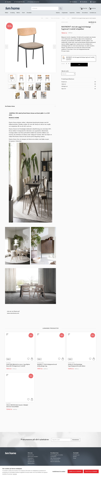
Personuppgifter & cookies (56, 454)
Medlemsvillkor (31, 463)
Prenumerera (75, 439)
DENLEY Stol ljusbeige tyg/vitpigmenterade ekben (76, 365)
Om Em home (31, 454)
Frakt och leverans (54, 459)
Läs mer (15, 474)
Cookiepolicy (53, 456)
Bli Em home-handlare (33, 456)
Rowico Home (64, 22)
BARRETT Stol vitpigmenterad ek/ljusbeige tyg (47, 365)
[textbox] (68, 73)
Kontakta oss (76, 454)
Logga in (93, 1)
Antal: (63, 63)
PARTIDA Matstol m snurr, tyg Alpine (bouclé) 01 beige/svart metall (18, 365)
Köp (32, 359)
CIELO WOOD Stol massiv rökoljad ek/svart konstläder (17, 405)
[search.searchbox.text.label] (44, 8)
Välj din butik (65, 71)
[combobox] (68, 73)
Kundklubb (83, 1)
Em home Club (31, 461)
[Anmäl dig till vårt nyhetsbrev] (61, 439)
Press (74, 458)
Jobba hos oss (31, 459)
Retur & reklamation (55, 461)
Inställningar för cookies (59, 471)
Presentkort (31, 458)
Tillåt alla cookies (91, 471)
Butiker (75, 456)
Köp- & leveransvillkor (55, 458)
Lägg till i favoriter (28, 359)
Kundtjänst (73, 1)
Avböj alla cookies (75, 471)
